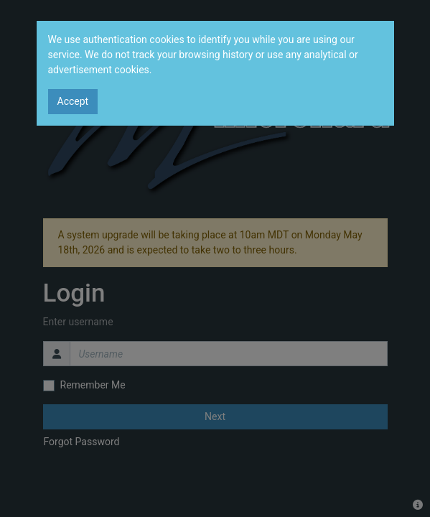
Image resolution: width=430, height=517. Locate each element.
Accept (73, 101)
